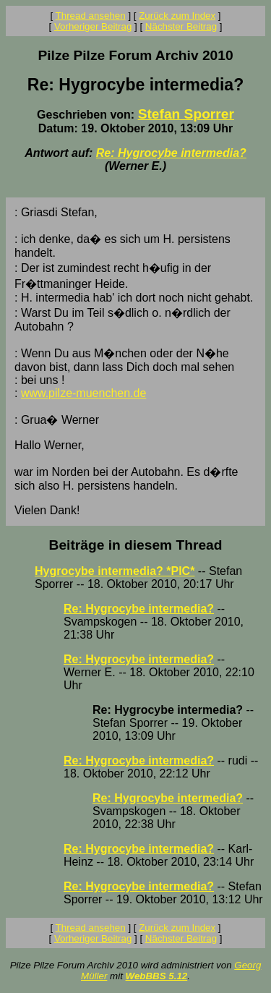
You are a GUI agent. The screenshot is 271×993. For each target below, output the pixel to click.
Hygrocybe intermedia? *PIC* (114, 571)
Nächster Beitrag (181, 26)
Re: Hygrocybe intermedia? (171, 153)
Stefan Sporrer (186, 114)
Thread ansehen (91, 15)
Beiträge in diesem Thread (136, 545)
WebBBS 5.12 (157, 976)
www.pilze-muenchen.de (83, 393)
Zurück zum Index (177, 15)
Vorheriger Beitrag (93, 26)
